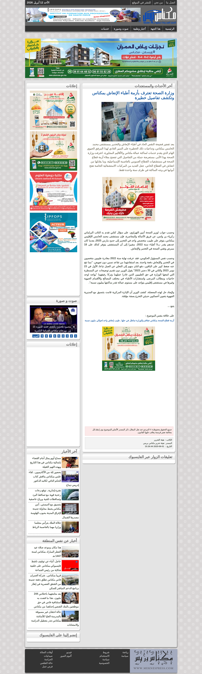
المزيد (36, 336)
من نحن (158, 2)
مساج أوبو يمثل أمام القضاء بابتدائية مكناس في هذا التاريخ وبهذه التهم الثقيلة (45, 462)
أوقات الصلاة (46, 652)
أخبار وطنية (139, 28)
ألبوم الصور (65, 656)
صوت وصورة (121, 28)
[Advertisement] (128, 400)
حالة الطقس (46, 663)
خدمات (105, 28)
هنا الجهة (155, 28)
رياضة (125, 652)
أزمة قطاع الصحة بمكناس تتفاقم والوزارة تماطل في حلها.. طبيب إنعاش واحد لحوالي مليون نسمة (129, 320)
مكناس (74, 466)
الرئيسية (169, 28)
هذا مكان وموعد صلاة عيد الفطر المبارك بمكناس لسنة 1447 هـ (46, 551)
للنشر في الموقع (141, 2)
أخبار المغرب (72, 512)
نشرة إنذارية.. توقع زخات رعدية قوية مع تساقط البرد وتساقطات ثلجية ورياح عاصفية (45, 494)
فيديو (68, 652)
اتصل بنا (170, 2)
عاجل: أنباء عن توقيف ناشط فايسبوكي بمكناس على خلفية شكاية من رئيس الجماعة (45, 565)
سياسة (124, 656)
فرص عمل (47, 666)
